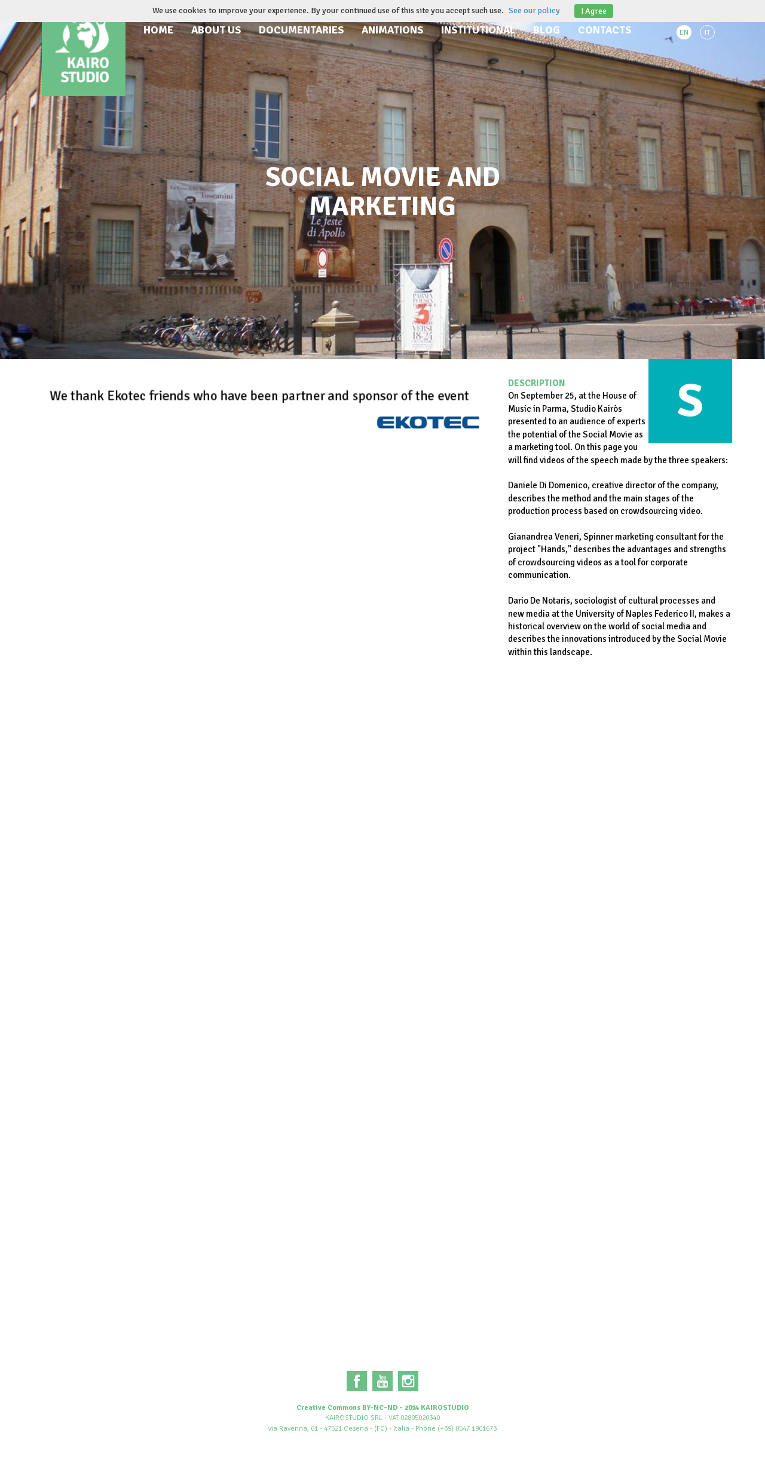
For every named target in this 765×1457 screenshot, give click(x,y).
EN (684, 32)
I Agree (594, 11)
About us (216, 29)
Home (158, 29)
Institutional (478, 29)
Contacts (604, 29)
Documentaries (301, 29)
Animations (392, 29)
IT (707, 32)
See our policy (534, 10)
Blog (546, 29)
